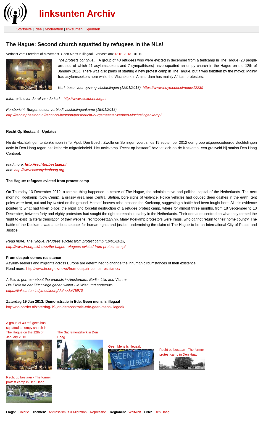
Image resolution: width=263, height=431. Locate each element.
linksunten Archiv (77, 13)
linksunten (74, 29)
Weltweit (135, 412)
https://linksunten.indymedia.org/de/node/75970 (44, 291)
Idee (38, 29)
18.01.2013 (123, 54)
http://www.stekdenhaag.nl (85, 99)
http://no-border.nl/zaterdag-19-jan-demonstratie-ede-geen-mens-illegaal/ (65, 307)
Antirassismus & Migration (68, 412)
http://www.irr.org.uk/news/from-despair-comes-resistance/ (73, 269)
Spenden (92, 29)
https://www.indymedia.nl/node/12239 (173, 88)
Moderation (54, 29)
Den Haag (162, 412)
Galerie (23, 412)
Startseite (24, 29)
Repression (98, 412)
